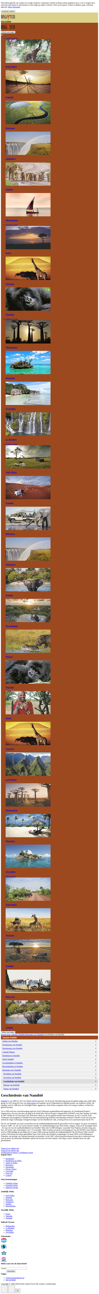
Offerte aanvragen (8, 32)
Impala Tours (6, 1035)
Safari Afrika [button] (10, 876)
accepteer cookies (8, 11)
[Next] (11, 1289)
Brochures (9, 1165)
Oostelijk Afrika (12, 1185)
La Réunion (10, 1228)
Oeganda (9, 1218)
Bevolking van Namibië (12, 1074)
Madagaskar (10, 1226)
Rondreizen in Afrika (13, 1161)
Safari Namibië (8, 1059)
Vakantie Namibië (18, 1035)
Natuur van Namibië (11, 1089)
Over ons (9, 1173)
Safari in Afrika (11, 1163)
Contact (8, 1175)
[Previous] (4, 1289)
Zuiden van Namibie (10, 1041)
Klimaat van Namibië (11, 1085)
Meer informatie (14, 7)
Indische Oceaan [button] (12, 319)
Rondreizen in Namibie (11, 1056)
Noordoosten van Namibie (12, 1045)
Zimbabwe (10, 1202)
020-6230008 (11, 1280)
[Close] (17, 1291)
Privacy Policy (11, 1169)
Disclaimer (10, 1167)
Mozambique (10, 1206)
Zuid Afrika (10, 1195)
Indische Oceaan (12, 1188)
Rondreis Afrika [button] (12, 444)
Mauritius (9, 1230)
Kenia (8, 1214)
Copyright (9, 1171)
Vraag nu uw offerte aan (10, 1148)
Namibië (4, 1101)
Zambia (8, 1204)
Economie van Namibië (12, 1078)
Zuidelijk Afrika (12, 1183)
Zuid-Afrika (31, 1103)
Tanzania (9, 1216)
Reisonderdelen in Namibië (12, 1066)
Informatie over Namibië (34, 1035)
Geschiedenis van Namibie (13, 1081)
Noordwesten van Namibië (12, 1048)
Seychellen (10, 1232)
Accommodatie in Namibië (12, 1063)
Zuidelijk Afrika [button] (12, 38)
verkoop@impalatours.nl (15, 1278)
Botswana (9, 1200)
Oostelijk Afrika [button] (12, 225)
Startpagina (10, 1159)
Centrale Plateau (8, 1052)
